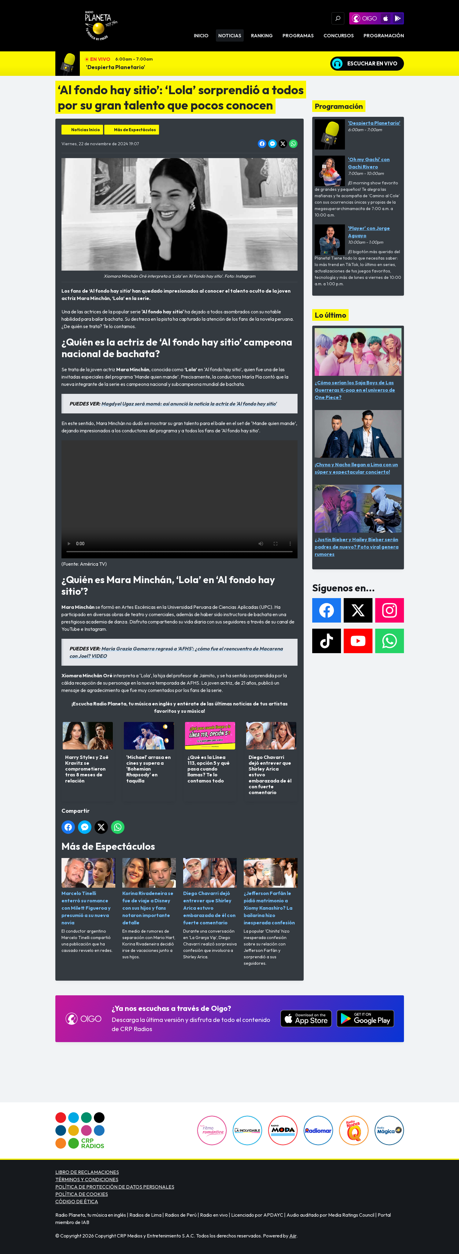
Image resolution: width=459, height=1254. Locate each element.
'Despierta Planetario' (115, 67)
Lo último (330, 315)
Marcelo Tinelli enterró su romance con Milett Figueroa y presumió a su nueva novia (88, 892)
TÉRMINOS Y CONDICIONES (86, 1179)
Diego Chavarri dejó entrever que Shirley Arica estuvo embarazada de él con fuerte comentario (210, 892)
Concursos (339, 35)
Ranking (262, 35)
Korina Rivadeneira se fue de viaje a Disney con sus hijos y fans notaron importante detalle (149, 892)
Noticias (229, 35)
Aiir (292, 1236)
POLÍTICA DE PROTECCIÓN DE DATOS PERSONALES (114, 1187)
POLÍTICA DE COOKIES (81, 1194)
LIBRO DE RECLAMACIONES (87, 1172)
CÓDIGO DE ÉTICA (76, 1201)
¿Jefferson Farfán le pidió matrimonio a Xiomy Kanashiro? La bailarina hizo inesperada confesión (271, 892)
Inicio (201, 35)
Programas (298, 35)
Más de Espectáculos (135, 129)
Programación (384, 35)
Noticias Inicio (85, 129)
